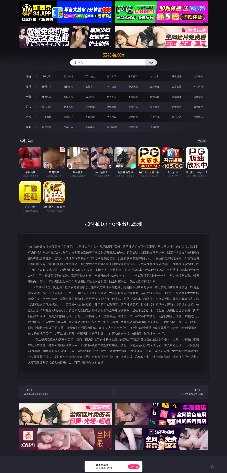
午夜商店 (68, 127)
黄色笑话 (176, 117)
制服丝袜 (133, 96)
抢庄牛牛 (198, 76)
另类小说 (155, 117)
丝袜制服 (155, 86)
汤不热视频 (111, 127)
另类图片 (198, 106)
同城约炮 (46, 127)
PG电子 (47, 76)
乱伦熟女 (176, 96)
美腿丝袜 (133, 106)
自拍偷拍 (68, 86)
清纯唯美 (155, 106)
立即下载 (134, 466)
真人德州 (68, 76)
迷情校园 (133, 117)
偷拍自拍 (68, 96)
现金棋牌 (176, 76)
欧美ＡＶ (90, 86)
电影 (28, 97)
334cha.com (113, 55)
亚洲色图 (68, 106)
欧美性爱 (111, 96)
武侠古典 (111, 117)
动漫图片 (111, 106)
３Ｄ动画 (111, 86)
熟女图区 (176, 106)
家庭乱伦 (68, 117)
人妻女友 (90, 117)
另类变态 (198, 96)
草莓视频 (90, 127)
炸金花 (154, 76)
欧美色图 (90, 106)
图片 (28, 107)
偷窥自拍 (46, 106)
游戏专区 (111, 76)
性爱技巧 (198, 117)
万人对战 (90, 76)
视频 (28, 86)
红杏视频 (133, 127)
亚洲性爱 (46, 96)
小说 (28, 117)
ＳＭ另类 (198, 86)
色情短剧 (155, 127)
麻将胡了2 (133, 76)
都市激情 (46, 117)
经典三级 (155, 96)
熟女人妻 (133, 86)
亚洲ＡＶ (46, 86)
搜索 (151, 62)
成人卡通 (90, 96)
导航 (28, 127)
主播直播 (176, 86)
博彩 (28, 76)
